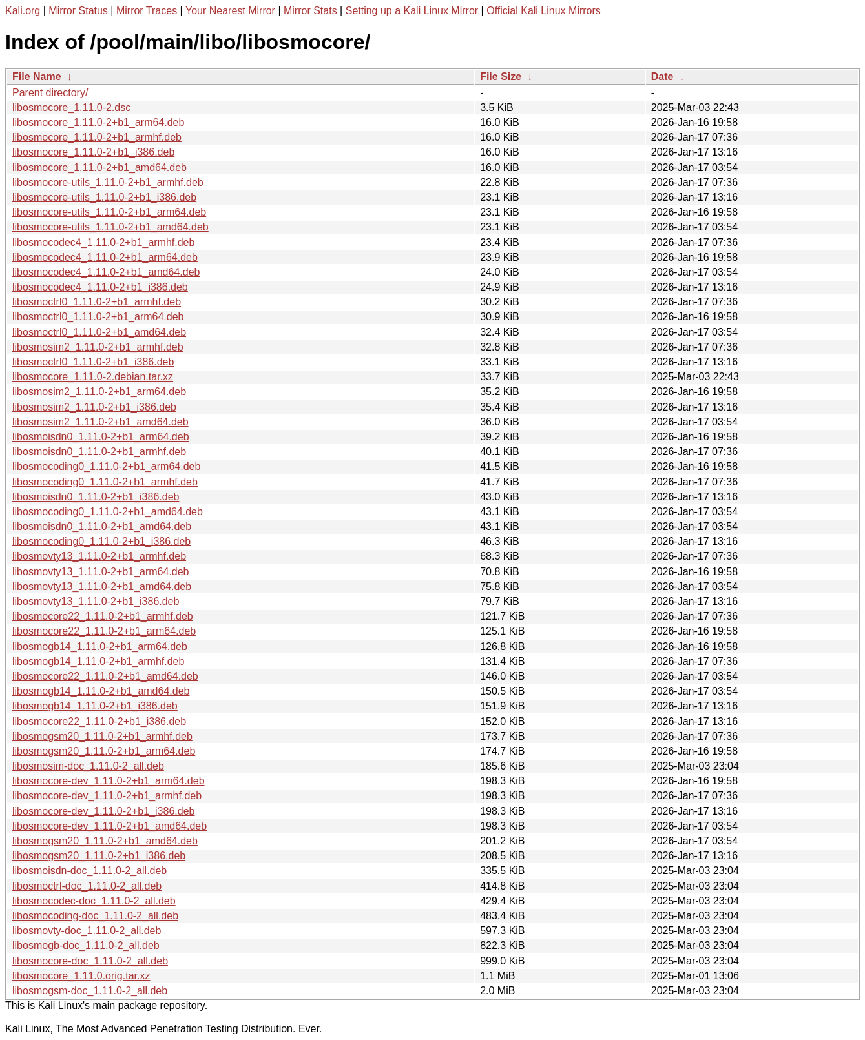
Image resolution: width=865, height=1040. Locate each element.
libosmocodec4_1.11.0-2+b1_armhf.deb (103, 242)
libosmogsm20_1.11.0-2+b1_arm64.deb (103, 751)
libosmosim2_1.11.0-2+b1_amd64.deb (100, 421)
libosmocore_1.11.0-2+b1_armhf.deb (97, 137)
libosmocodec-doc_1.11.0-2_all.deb (94, 900)
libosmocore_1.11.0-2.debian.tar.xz (92, 376)
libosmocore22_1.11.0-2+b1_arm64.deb (104, 631)
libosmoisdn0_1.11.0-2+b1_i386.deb (95, 496)
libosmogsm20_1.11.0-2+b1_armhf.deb (102, 736)
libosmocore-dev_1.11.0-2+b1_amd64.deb (109, 826)
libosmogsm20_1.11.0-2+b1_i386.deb (98, 855)
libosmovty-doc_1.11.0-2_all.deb (86, 930)
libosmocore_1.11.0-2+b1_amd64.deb (99, 167)
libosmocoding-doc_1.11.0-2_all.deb (95, 915)
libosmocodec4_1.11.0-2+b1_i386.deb (100, 286)
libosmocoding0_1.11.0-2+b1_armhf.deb (105, 481)
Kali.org (22, 10)
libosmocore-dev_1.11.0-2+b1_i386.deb (103, 811)
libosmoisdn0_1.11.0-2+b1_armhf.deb (99, 451)
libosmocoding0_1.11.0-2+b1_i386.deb (101, 541)
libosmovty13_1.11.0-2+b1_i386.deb (95, 601)
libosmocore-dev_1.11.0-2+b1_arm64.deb (108, 780)
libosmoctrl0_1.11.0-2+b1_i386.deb (93, 361)
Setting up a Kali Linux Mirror (412, 10)
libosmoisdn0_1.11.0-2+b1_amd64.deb (101, 526)
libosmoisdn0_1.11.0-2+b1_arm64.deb (100, 436)
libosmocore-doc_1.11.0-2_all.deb (90, 960)
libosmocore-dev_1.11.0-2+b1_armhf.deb (107, 795)
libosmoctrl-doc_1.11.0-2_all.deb (87, 886)
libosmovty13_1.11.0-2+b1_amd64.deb (101, 586)
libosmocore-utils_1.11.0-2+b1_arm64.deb (109, 212)
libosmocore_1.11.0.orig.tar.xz (81, 975)
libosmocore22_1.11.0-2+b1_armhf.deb (102, 616)
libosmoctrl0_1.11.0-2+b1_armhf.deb (96, 301)
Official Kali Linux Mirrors (543, 10)
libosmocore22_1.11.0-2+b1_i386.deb (99, 721)
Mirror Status (78, 10)
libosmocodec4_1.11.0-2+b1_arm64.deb (105, 257)
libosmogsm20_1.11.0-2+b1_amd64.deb (105, 840)
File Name (36, 76)
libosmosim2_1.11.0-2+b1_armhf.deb (97, 347)
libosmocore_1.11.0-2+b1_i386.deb (93, 152)
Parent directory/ (50, 92)
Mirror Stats (310, 10)
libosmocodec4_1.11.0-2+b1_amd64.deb (106, 272)
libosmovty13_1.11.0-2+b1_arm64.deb (100, 571)
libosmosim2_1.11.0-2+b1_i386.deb (94, 407)
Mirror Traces (146, 10)
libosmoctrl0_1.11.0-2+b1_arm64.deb (98, 316)
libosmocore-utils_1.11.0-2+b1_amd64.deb (110, 226)
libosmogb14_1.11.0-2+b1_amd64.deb (100, 691)
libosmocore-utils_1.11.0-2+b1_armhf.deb (107, 182)
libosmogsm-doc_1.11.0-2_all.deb (89, 990)
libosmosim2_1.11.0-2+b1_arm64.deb (99, 391)
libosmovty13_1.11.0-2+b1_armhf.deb (99, 556)
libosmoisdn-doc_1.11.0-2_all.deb (89, 870)
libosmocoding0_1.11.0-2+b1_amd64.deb (107, 511)
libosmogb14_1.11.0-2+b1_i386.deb (95, 705)
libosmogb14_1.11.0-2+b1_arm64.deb (99, 646)
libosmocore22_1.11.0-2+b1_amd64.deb (105, 676)
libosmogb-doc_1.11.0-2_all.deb (86, 945)
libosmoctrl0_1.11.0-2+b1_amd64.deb (99, 332)
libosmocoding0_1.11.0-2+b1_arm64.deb (106, 466)
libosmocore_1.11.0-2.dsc (71, 107)
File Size (500, 76)
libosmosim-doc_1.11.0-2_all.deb (88, 765)
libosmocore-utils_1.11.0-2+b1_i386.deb (104, 197)
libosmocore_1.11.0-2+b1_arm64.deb (98, 122)
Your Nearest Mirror (230, 10)
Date (662, 76)
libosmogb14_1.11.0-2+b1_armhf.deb (98, 661)
